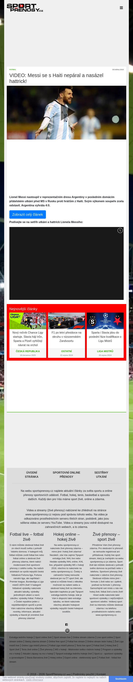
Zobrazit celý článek (27, 214)
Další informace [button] (34, 680)
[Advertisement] (66, 39)
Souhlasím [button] (120, 679)
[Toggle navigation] (121, 7)
